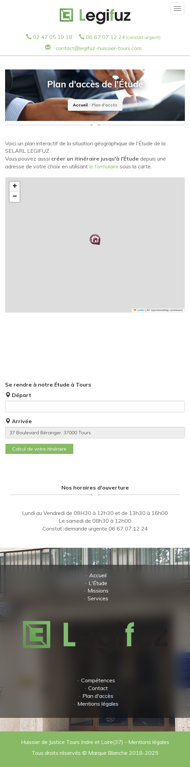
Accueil (80, 104)
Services (98, 598)
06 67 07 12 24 (123, 37)
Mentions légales (97, 703)
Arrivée (18, 421)
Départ (18, 395)
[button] (95, 239)
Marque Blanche (108, 752)
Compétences (98, 680)
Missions (98, 590)
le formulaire (103, 166)
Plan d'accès (97, 695)
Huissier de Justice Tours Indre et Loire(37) (73, 742)
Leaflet (139, 310)
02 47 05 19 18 (52, 37)
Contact (98, 688)
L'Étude (98, 583)
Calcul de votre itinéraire (39, 449)
